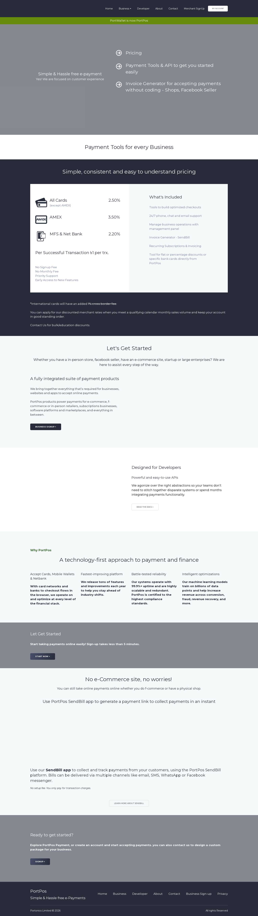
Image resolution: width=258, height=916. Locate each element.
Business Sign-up (199, 893)
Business (124, 8)
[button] (218, 8)
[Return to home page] (43, 8)
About (159, 8)
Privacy (222, 893)
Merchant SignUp (194, 8)
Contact (173, 8)
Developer (143, 8)
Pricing (134, 53)
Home (109, 8)
